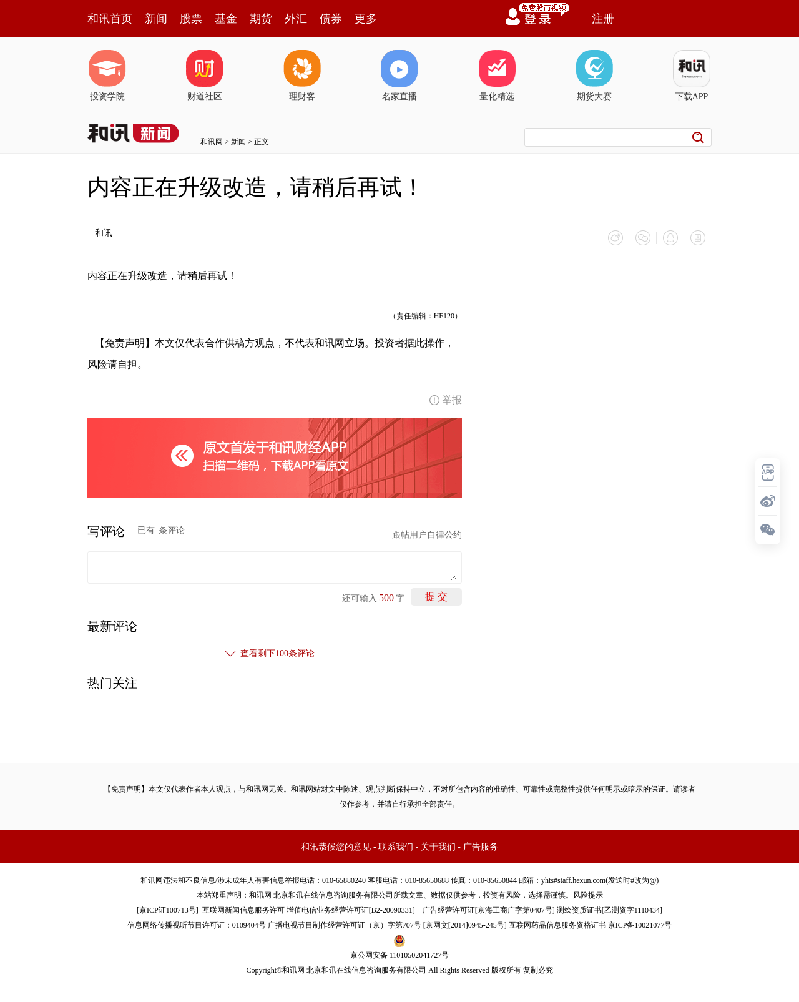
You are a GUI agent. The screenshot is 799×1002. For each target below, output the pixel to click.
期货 (261, 18)
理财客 (302, 75)
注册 (603, 18)
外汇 (296, 18)
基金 (226, 18)
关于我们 (438, 847)
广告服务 (480, 847)
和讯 (103, 233)
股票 (191, 18)
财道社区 (204, 75)
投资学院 (107, 75)
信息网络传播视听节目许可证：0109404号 (196, 925)
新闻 (156, 18)
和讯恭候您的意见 (336, 847)
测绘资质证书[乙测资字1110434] (609, 910)
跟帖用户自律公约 (427, 534)
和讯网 (211, 141)
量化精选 (497, 75)
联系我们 (395, 847)
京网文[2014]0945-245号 (465, 925)
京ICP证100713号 (167, 910)
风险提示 (588, 895)
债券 (331, 18)
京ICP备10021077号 (640, 925)
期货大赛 (594, 75)
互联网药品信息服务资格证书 (557, 925)
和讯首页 (109, 18)
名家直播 (399, 75)
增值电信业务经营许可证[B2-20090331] (351, 910)
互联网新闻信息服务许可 (243, 910)
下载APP (691, 75)
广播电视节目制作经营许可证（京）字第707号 (344, 925)
